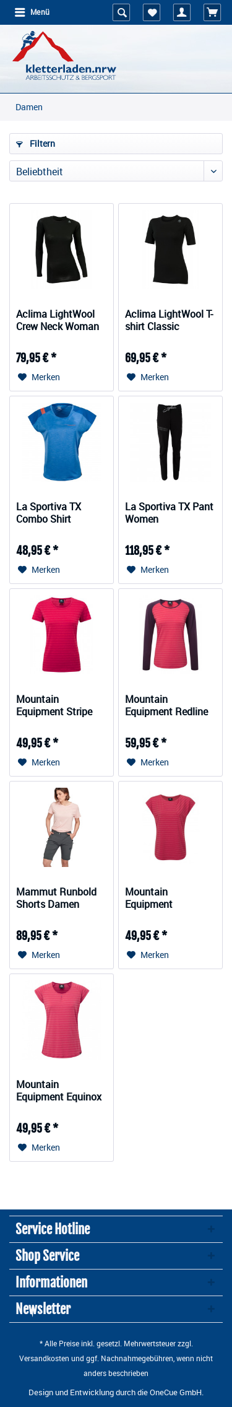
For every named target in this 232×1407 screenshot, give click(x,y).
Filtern (35, 143)
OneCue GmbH (176, 1392)
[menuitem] (31, 12)
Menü (32, 11)
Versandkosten (44, 1358)
